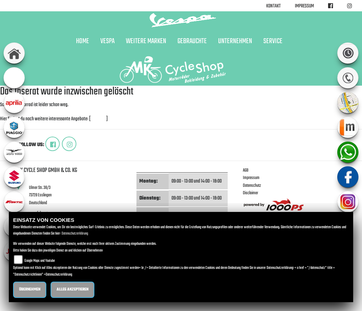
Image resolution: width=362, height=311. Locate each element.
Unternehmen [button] (235, 41)
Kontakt (273, 6)
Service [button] (272, 41)
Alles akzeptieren (72, 290)
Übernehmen (29, 290)
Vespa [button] (107, 41)
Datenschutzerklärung (75, 234)
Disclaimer (250, 193)
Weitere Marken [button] (146, 41)
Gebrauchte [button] (192, 41)
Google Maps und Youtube (39, 261)
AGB (246, 170)
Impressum (304, 6)
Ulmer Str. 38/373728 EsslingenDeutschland (40, 195)
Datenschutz (252, 185)
